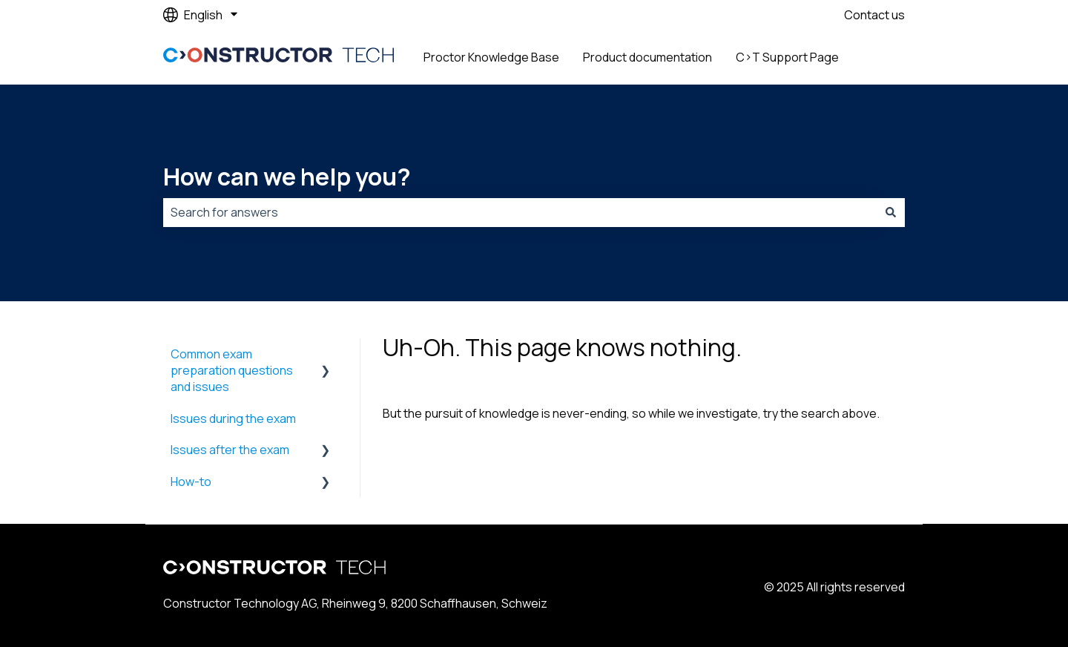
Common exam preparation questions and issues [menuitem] (232, 370)
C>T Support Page (787, 57)
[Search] (891, 212)
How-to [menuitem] (191, 481)
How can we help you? (287, 176)
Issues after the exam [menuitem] (230, 449)
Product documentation (647, 57)
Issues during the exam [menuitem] (233, 418)
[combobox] (520, 212)
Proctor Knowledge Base (491, 57)
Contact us (874, 15)
